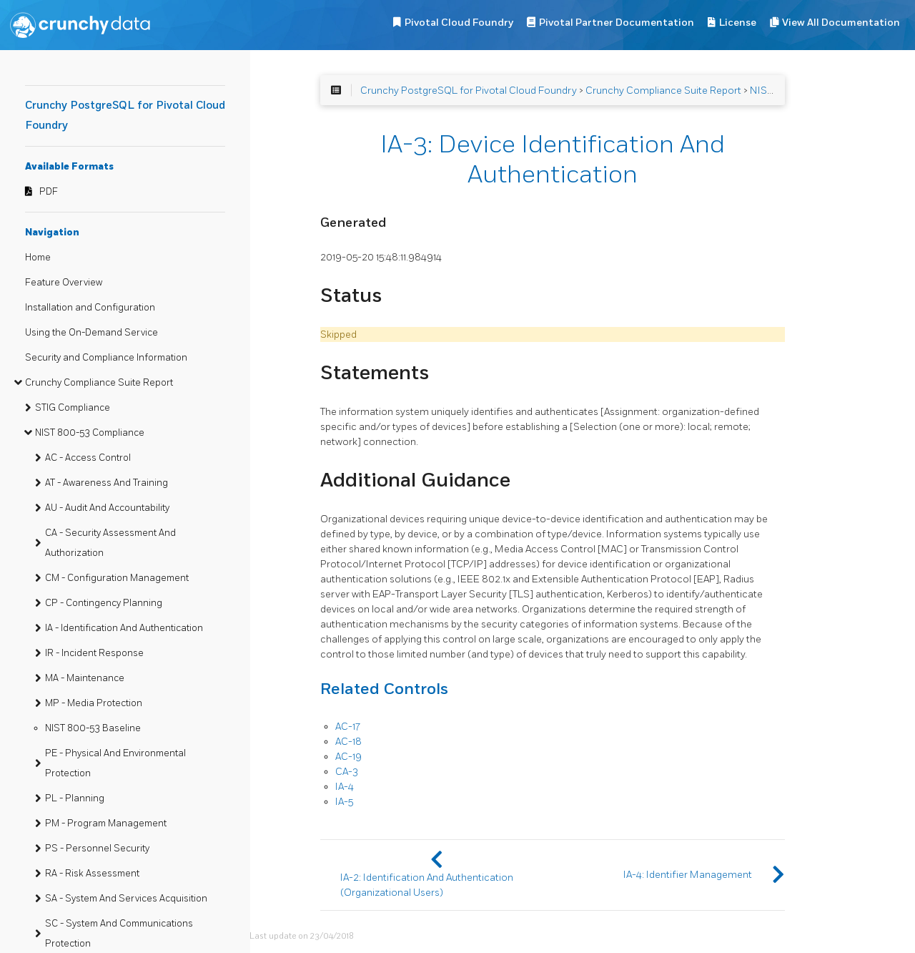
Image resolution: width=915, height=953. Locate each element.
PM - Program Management (106, 823)
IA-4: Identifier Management (687, 875)
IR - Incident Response (94, 653)
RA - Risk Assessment (92, 873)
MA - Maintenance (84, 678)
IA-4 (344, 787)
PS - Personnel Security (97, 848)
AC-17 (347, 726)
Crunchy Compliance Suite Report (99, 382)
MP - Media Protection (93, 703)
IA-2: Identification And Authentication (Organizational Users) (426, 885)
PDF (48, 191)
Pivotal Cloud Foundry (459, 22)
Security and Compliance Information (106, 357)
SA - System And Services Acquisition (126, 898)
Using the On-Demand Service (91, 332)
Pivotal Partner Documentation (616, 22)
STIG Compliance (72, 408)
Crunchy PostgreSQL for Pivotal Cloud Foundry (468, 90)
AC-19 (348, 757)
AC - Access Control (88, 458)
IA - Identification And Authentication (124, 628)
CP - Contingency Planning (103, 603)
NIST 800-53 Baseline (93, 728)
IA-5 (344, 802)
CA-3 (346, 772)
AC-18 (348, 741)
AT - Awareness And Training (106, 483)
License (737, 22)
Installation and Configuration (90, 307)
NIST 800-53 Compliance (89, 433)
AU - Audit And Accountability (107, 508)
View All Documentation (841, 22)
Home (38, 257)
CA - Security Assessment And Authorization (110, 543)
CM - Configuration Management (117, 578)
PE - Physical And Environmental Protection (115, 763)
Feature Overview (63, 282)
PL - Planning (74, 798)
